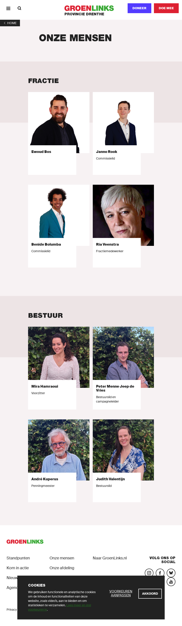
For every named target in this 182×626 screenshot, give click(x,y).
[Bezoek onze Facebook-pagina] (160, 573)
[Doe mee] (166, 8)
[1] (10, 23)
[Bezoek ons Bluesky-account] (171, 573)
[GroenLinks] (91, 8)
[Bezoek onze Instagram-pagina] (149, 573)
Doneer (139, 8)
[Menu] (8, 8)
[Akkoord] (150, 594)
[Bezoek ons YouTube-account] (171, 581)
